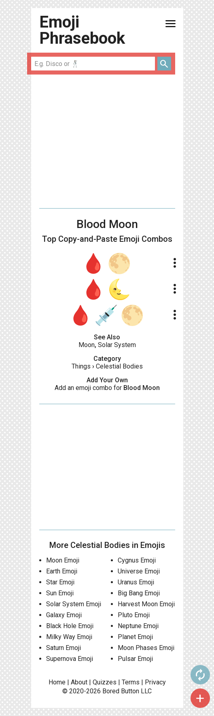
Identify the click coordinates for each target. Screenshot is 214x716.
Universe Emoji (139, 571)
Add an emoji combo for (107, 388)
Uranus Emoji (136, 582)
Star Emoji (60, 582)
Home (57, 682)
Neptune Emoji (138, 626)
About (79, 682)
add (200, 698)
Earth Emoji (61, 571)
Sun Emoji (60, 593)
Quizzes (105, 682)
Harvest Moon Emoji (146, 604)
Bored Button (120, 691)
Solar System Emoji (73, 604)
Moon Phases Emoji (146, 648)
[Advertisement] (107, 141)
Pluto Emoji (134, 615)
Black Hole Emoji (69, 626)
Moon (86, 345)
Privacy (155, 682)
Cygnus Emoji (137, 560)
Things (81, 366)
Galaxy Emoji (64, 615)
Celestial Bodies (119, 366)
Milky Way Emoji (69, 637)
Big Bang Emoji (139, 593)
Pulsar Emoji (135, 659)
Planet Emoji (135, 637)
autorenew (200, 674)
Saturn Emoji (63, 648)
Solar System (117, 345)
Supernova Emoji (69, 659)
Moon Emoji (62, 560)
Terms (131, 682)
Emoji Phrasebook (82, 30)
